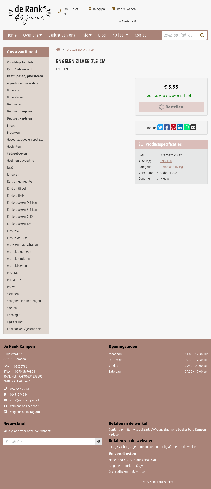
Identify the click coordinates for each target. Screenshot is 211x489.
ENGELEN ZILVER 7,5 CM (80, 49)
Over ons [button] (30, 35)
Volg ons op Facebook (24, 406)
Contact (141, 35)
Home (12, 35)
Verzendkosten (122, 454)
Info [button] (85, 35)
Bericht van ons (61, 35)
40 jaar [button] (119, 35)
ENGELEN (166, 161)
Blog (102, 35)
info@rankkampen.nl (24, 400)
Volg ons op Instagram (25, 412)
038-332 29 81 (19, 389)
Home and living (171, 167)
